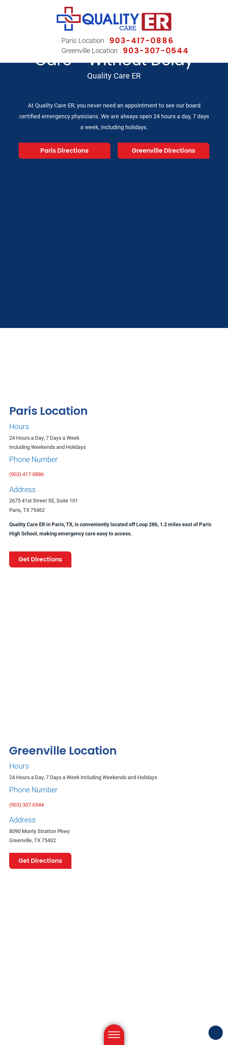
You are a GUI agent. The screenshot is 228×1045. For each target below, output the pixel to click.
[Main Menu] (114, 1034)
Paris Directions (64, 150)
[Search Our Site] (42, 46)
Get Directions (40, 559)
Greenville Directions (163, 150)
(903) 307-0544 (26, 805)
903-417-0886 (141, 40)
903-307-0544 (156, 50)
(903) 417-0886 (26, 474)
